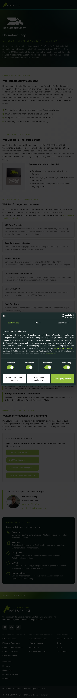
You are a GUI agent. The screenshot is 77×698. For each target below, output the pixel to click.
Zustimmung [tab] (13, 323)
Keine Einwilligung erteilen (14, 378)
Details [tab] (38, 323)
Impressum (50, 354)
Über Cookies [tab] (63, 323)
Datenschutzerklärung (64, 348)
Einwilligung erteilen (62, 379)
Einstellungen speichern (38, 378)
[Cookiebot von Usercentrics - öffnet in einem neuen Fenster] (63, 316)
